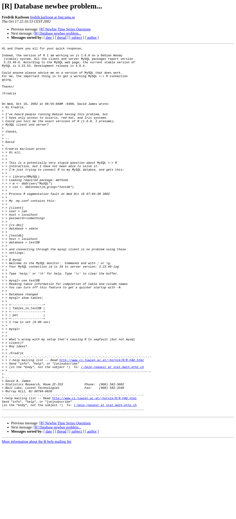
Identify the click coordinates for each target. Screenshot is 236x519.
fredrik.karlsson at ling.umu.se (52, 17)
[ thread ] (61, 37)
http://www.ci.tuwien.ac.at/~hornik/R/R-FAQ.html (101, 423)
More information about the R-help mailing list (36, 515)
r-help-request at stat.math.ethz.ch (112, 431)
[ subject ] (76, 37)
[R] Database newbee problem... (57, 33)
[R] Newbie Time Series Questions (65, 29)
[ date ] (49, 37)
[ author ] (92, 37)
